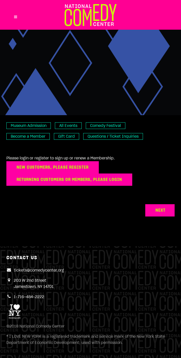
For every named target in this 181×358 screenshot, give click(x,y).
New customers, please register (53, 167)
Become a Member (28, 136)
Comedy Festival (105, 126)
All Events (68, 126)
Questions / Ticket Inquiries (113, 136)
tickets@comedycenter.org (39, 270)
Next (160, 210)
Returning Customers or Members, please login (69, 180)
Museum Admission (28, 126)
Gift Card (66, 136)
